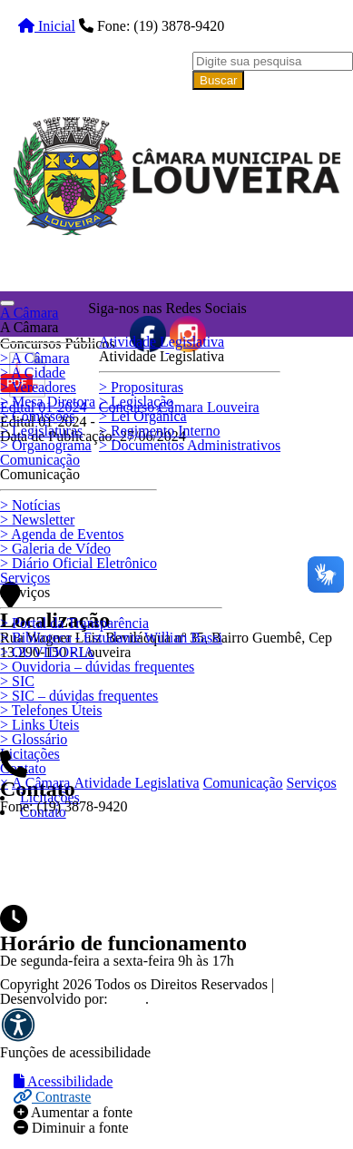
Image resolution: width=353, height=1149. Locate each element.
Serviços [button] (25, 577)
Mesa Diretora (47, 401)
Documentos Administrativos (189, 445)
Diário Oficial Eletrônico (78, 563)
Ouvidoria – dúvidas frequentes (97, 666)
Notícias (30, 505)
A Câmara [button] (29, 312)
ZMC (128, 999)
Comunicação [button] (40, 459)
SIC (17, 681)
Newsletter (37, 519)
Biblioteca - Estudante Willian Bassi (111, 637)
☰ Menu (50, 829)
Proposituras (141, 387)
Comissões (37, 416)
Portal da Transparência (74, 623)
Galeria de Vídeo (55, 548)
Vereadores (38, 387)
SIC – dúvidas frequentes (79, 695)
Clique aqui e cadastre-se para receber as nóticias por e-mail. (182, 466)
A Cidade (32, 372)
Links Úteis (39, 724)
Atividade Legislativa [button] (161, 341)
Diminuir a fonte (71, 1127)
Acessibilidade (63, 1081)
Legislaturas (41, 430)
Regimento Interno (159, 430)
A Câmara (35, 358)
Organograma (46, 445)
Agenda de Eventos (62, 534)
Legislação (136, 401)
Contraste (52, 1097)
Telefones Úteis (51, 710)
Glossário (33, 739)
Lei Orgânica (143, 416)
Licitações (30, 753)
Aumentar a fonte (73, 1112)
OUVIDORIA (47, 652)
